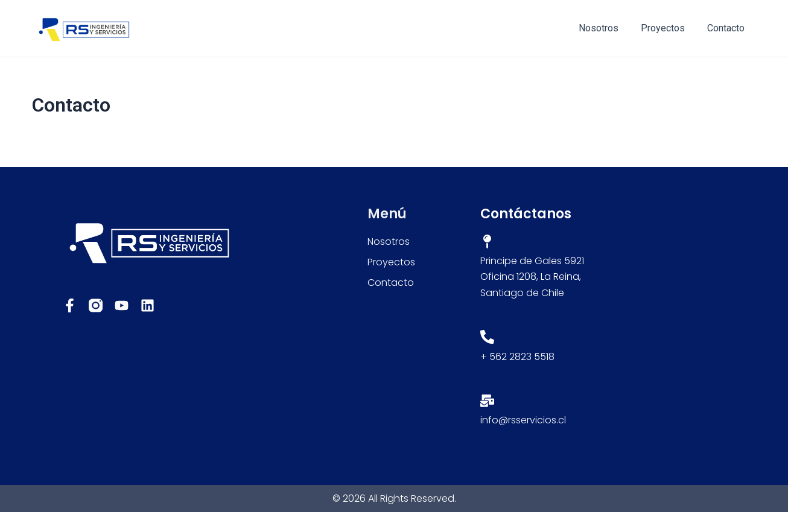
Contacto (727, 28)
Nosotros (606, 28)
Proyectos (668, 28)
